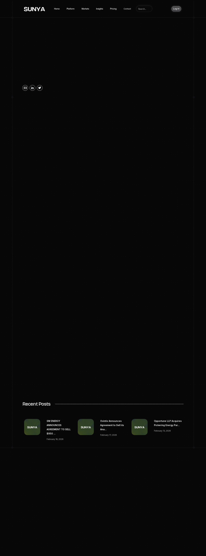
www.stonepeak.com (56, 307)
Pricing (113, 9)
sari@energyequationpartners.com (63, 385)
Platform (71, 9)
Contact (127, 9)
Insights (99, 9)
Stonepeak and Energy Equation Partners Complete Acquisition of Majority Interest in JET (97, 176)
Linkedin (154, 547)
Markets (85, 9)
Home (57, 9)
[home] (34, 8)
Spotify (165, 547)
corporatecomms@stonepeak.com (63, 365)
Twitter (175, 547)
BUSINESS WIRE (79, 191)
